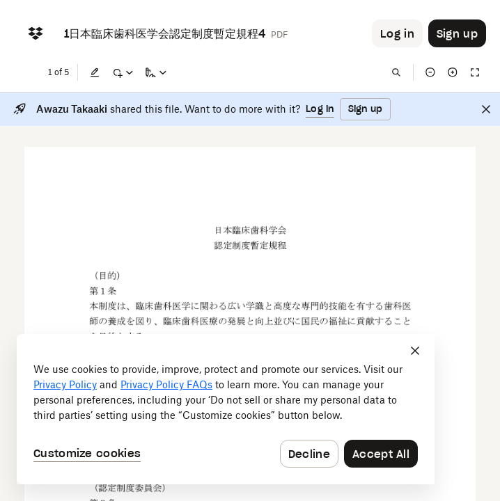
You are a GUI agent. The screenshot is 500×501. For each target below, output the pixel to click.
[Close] (486, 109)
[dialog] (226, 409)
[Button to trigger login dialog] (397, 33)
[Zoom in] (453, 72)
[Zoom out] (430, 72)
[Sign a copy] (156, 72)
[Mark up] (122, 72)
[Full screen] (475, 72)
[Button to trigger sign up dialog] (457, 33)
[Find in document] (396, 72)
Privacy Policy (65, 384)
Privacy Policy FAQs (166, 384)
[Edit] (95, 72)
